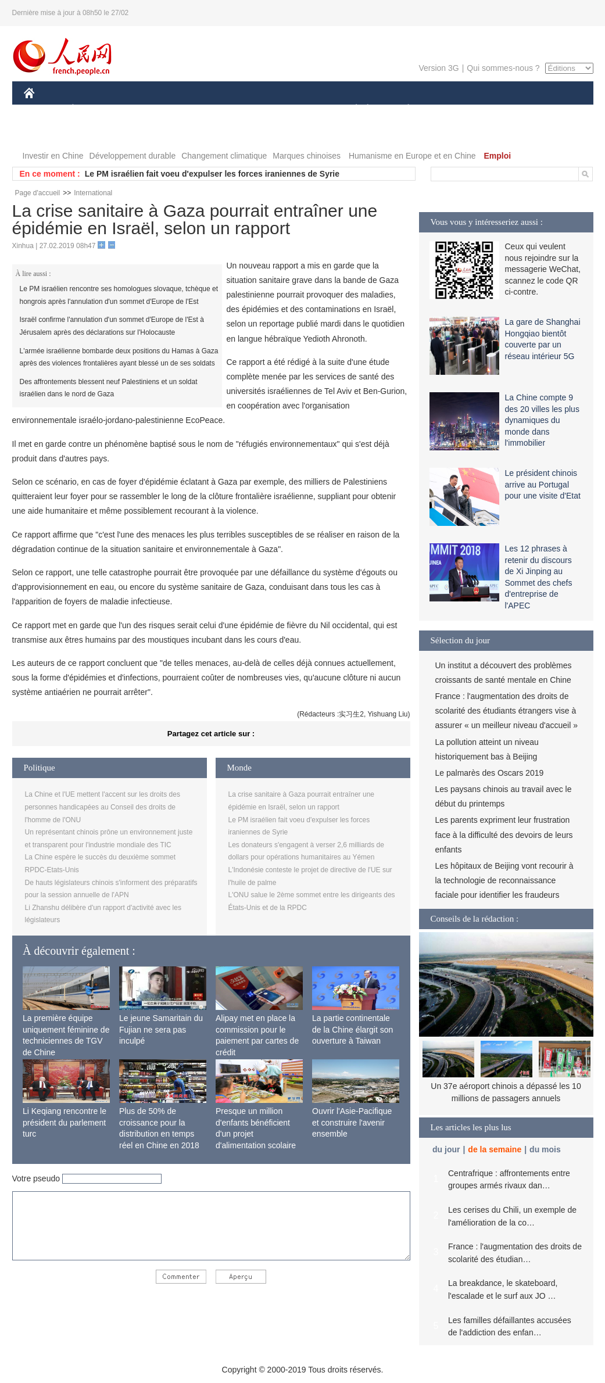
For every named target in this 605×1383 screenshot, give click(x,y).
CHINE (44, 109)
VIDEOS (47, 133)
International (93, 193)
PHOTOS (552, 109)
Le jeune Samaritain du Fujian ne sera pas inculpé (161, 1029)
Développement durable (133, 155)
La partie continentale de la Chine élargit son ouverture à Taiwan (352, 1029)
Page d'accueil (37, 193)
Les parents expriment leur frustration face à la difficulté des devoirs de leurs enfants (504, 834)
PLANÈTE (402, 109)
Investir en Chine (53, 155)
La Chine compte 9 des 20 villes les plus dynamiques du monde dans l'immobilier (542, 420)
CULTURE (299, 109)
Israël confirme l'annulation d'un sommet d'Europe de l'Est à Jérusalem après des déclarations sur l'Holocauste (112, 326)
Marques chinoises (307, 155)
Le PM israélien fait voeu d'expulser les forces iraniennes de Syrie (212, 173)
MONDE (147, 109)
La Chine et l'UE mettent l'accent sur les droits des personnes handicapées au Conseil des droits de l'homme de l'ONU (102, 806)
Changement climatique (224, 155)
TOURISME (498, 109)
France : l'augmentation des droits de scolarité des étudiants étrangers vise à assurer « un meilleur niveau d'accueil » (506, 711)
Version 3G (438, 68)
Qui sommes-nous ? (503, 68)
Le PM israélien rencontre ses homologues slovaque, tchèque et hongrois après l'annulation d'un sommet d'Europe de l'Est (119, 295)
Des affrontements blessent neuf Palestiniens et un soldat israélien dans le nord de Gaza (109, 388)
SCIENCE (247, 109)
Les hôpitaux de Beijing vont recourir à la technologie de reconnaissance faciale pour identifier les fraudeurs (504, 880)
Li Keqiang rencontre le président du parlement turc (64, 1122)
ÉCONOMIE (93, 109)
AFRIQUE (196, 109)
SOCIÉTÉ (351, 109)
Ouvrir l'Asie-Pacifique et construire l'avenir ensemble (352, 1122)
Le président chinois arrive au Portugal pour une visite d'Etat (543, 484)
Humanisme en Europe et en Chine (412, 155)
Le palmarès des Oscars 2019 (489, 773)
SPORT (449, 109)
